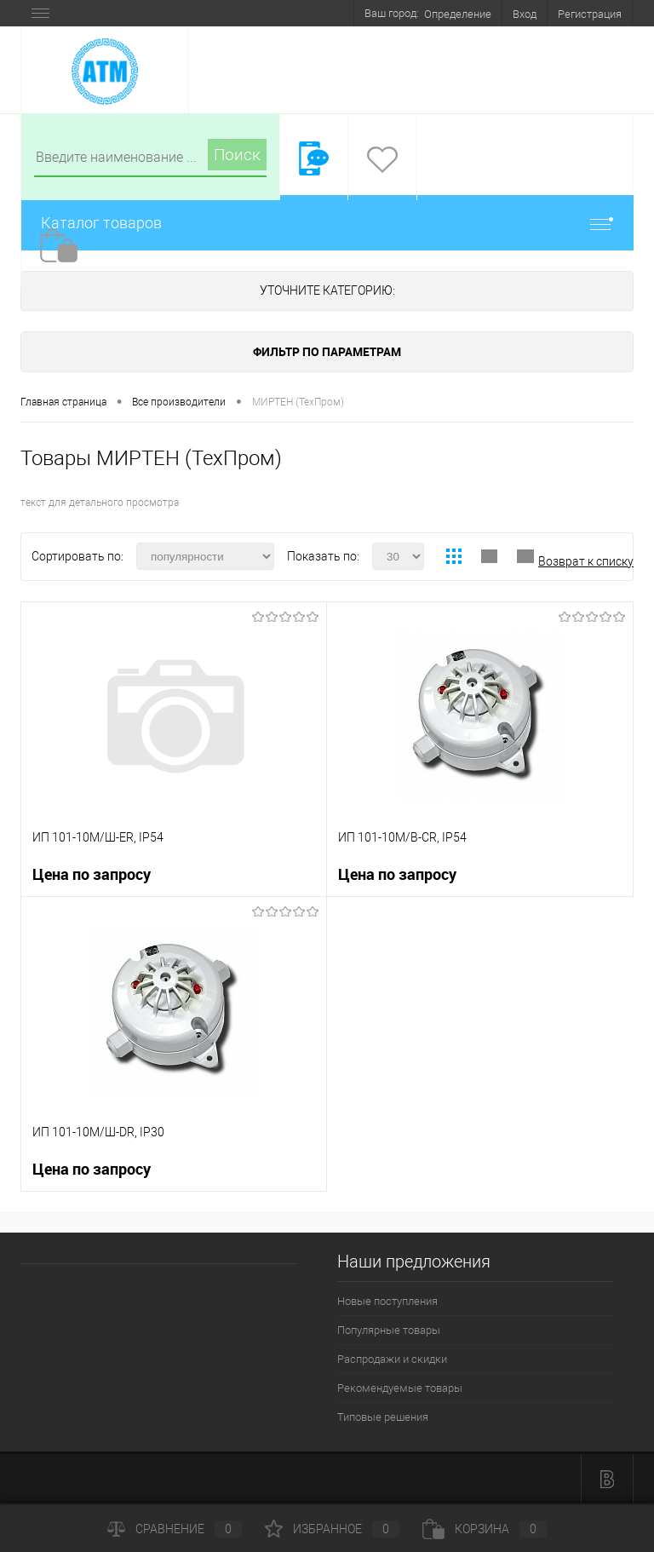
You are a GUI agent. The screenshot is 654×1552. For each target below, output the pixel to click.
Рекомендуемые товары (399, 1388)
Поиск (237, 154)
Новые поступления (387, 1301)
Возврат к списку (586, 561)
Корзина (484, 1529)
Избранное (332, 1529)
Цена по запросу (91, 874)
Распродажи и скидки (392, 1359)
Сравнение (174, 1529)
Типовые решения (382, 1417)
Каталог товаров (327, 222)
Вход (524, 14)
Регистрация (590, 14)
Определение (457, 14)
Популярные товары (388, 1330)
